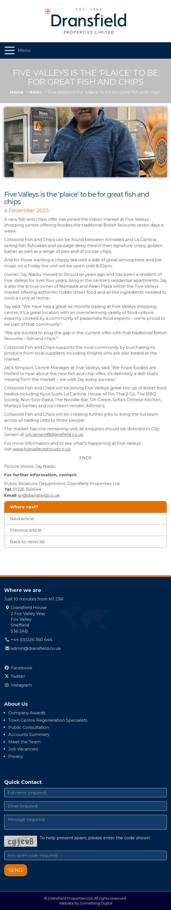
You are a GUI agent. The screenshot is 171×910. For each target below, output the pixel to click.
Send (16, 870)
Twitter (18, 676)
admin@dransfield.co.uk (36, 648)
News (35, 92)
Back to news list (27, 541)
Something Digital (96, 903)
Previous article (26, 530)
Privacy (15, 756)
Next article (22, 518)
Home (16, 92)
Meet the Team (24, 741)
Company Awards (26, 712)
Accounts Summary (28, 734)
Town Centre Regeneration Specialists (47, 720)
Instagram (21, 685)
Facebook (21, 667)
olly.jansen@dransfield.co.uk (54, 434)
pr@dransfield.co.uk (39, 495)
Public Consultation (28, 727)
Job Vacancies (23, 749)
